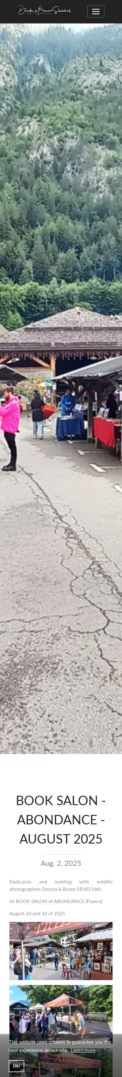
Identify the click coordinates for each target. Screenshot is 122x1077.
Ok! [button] (16, 1066)
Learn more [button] (83, 1050)
